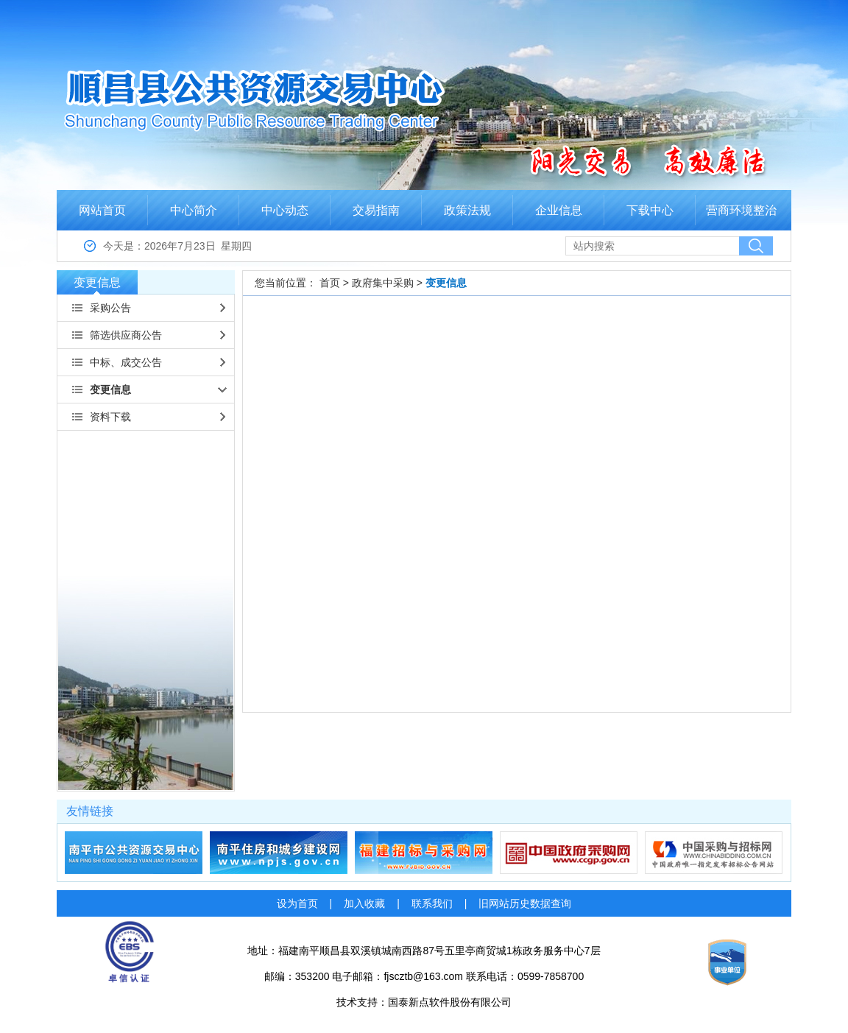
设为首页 (297, 903)
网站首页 (102, 210)
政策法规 (467, 210)
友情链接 (89, 811)
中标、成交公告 (126, 362)
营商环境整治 (741, 210)
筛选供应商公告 (126, 335)
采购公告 (110, 308)
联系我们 (432, 903)
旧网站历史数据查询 (524, 903)
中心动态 (284, 210)
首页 (329, 283)
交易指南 (376, 210)
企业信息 (558, 210)
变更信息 (97, 285)
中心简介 (193, 210)
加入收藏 (364, 903)
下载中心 (650, 210)
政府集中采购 (383, 283)
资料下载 (110, 417)
